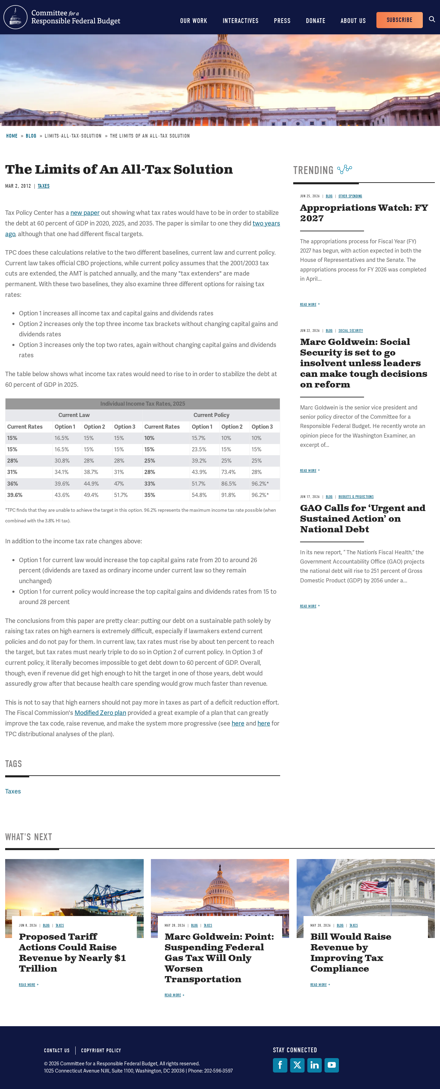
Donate (316, 21)
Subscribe (399, 20)
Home (12, 136)
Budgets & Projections (356, 497)
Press (282, 21)
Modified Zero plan (100, 713)
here (238, 723)
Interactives (241, 21)
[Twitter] (297, 1065)
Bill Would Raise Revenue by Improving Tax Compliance (351, 953)
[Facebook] (280, 1065)
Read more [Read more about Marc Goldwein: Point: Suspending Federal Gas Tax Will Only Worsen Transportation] (173, 995)
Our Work (194, 21)
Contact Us (57, 1050)
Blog (31, 136)
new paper (85, 213)
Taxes (44, 186)
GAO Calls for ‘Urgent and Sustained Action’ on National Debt (363, 519)
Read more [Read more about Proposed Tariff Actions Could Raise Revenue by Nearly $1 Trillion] (27, 985)
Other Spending (350, 196)
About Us (353, 21)
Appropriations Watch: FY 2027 (364, 213)
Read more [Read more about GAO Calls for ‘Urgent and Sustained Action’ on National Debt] (308, 606)
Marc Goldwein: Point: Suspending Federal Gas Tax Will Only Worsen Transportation (219, 958)
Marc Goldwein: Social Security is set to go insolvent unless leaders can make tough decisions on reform (363, 363)
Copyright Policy (101, 1050)
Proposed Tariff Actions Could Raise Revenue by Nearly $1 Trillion (72, 953)
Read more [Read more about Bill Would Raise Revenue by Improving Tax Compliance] (318, 985)
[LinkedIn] (314, 1065)
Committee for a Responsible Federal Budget (61, 17)
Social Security (351, 330)
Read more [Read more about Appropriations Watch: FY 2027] (308, 304)
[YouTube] (331, 1065)
